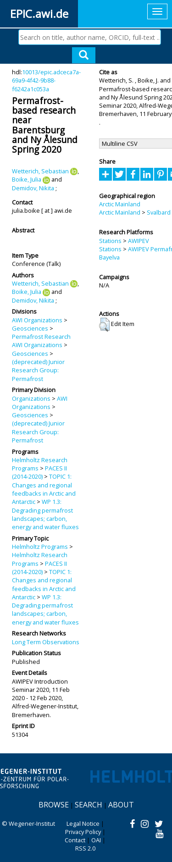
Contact (75, 840)
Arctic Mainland (119, 204)
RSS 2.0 (85, 848)
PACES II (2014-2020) (39, 472)
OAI (96, 840)
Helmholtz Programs (40, 546)
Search (88, 805)
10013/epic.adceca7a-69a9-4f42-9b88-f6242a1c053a (46, 80)
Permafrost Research (41, 336)
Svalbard (159, 212)
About (121, 805)
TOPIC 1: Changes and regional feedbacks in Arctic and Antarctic (44, 489)
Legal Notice (83, 823)
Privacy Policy (83, 832)
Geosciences (30, 328)
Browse (54, 805)
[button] (104, 325)
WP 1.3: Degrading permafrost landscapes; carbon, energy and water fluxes (45, 514)
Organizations (31, 398)
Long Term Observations (45, 642)
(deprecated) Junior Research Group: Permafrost (38, 370)
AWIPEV (138, 241)
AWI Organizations (37, 320)
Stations (110, 241)
